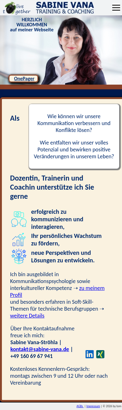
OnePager (24, 78)
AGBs (80, 406)
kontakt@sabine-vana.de (39, 349)
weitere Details (27, 315)
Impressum (93, 406)
